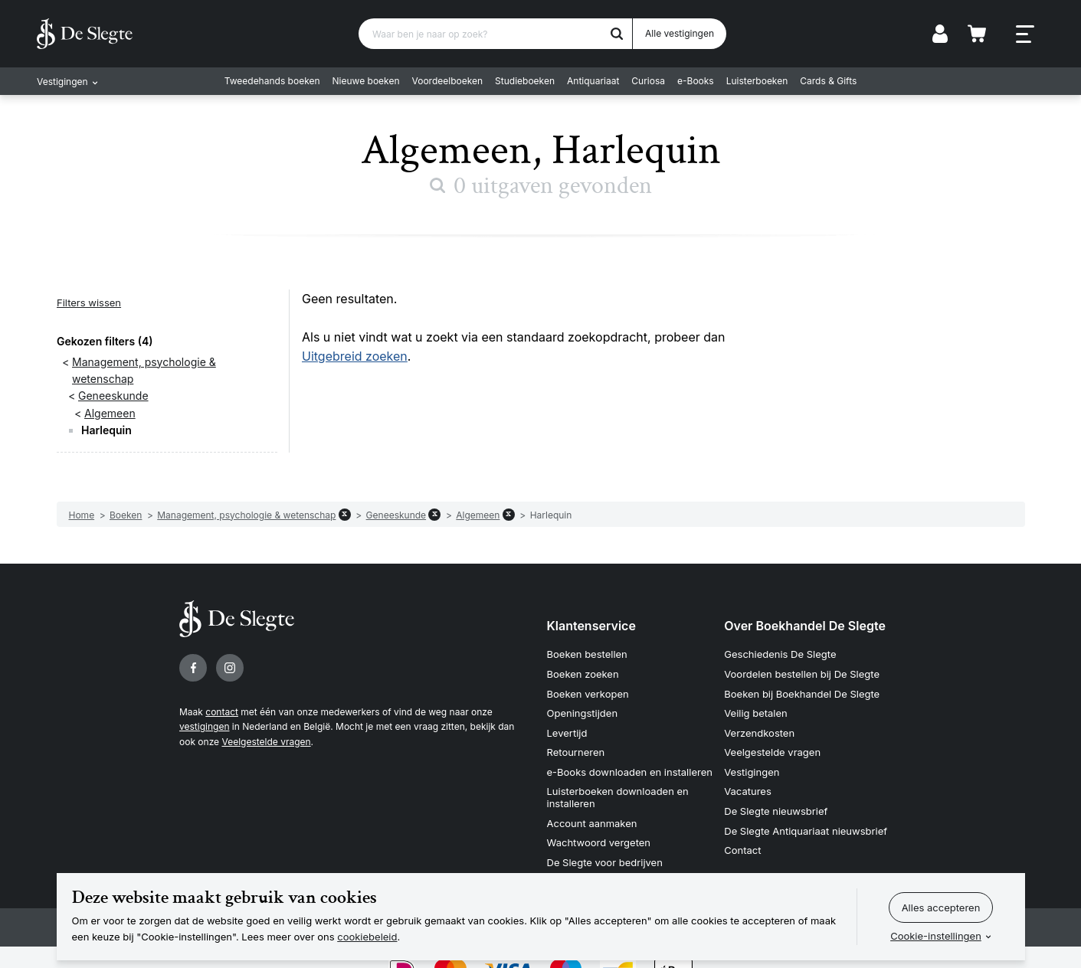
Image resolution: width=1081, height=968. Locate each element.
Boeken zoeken (583, 674)
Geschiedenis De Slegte (780, 654)
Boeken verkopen (588, 694)
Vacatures (747, 791)
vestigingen (204, 726)
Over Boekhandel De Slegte (805, 625)
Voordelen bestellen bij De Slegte (802, 674)
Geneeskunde (113, 395)
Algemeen (110, 413)
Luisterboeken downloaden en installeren (618, 797)
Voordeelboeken (447, 81)
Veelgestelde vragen (265, 741)
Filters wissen (89, 302)
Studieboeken (525, 81)
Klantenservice (591, 625)
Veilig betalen (756, 713)
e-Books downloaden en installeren (629, 772)
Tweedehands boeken (272, 81)
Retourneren (576, 752)
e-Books (695, 81)
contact (221, 712)
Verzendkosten (759, 733)
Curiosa (648, 81)
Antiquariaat (593, 81)
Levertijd (567, 733)
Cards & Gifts (828, 81)
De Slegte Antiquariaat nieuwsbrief (805, 831)
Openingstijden (582, 713)
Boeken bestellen (587, 654)
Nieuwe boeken (366, 81)
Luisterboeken (757, 81)
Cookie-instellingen (935, 935)
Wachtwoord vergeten (599, 842)
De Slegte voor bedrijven (605, 862)
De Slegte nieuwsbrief (775, 811)
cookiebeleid (367, 936)
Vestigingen (751, 772)
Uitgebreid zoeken (355, 356)
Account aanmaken (592, 823)
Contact (742, 850)
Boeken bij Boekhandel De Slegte (802, 694)
